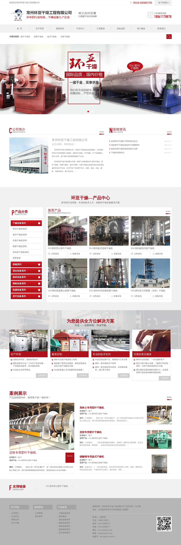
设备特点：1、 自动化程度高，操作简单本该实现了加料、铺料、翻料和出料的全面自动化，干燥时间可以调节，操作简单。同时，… (111, 468)
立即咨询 (55, 254)
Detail (69, 458)
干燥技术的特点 (117, 153)
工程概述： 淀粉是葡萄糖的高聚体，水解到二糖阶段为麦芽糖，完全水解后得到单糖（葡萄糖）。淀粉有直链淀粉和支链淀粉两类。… (111, 443)
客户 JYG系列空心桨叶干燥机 (23, 458)
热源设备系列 (19, 290)
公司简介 (15, 513)
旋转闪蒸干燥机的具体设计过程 (124, 149)
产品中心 (80, 28)
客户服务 (141, 28)
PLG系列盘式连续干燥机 (101, 248)
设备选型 (121, 28)
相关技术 (39, 516)
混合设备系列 (19, 271)
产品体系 (62, 507)
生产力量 (15, 523)
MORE (101, 132)
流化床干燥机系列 (21, 252)
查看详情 (76, 254)
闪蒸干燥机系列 (20, 240)
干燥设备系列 (19, 223)
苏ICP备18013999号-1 (107, 537)
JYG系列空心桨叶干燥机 (59, 248)
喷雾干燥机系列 (20, 246)
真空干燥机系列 (20, 235)
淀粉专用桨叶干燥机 (22, 452)
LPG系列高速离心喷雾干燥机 (62, 290)
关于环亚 (40, 28)
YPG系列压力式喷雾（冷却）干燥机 (148, 290)
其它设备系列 (19, 296)
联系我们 (161, 28)
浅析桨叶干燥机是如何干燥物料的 (125, 145)
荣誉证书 (15, 520)
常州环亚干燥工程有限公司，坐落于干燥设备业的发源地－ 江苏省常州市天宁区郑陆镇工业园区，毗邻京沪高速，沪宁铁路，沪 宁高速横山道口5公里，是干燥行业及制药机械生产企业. (77, 153)
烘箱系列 (17, 264)
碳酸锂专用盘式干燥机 (92, 456)
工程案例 (101, 28)
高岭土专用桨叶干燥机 (92, 407)
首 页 (19, 28)
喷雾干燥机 (38, 37)
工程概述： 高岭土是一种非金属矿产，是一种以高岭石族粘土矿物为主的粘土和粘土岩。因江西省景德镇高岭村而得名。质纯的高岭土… (111, 419)
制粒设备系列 (19, 283)
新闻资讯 (60, 28)
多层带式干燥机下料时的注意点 (124, 141)
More (168, 211)
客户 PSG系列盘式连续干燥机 (94, 461)
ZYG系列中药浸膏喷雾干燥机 (103, 290)
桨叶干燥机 (25, 37)
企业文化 (15, 516)
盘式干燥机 (52, 37)
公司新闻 (39, 513)
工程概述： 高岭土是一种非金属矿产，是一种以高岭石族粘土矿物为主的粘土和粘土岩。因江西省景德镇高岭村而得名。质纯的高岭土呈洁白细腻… (41, 468)
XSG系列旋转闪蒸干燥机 (142, 248)
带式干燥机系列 (20, 229)
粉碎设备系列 (19, 277)
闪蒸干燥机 (65, 37)
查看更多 (17, 258)
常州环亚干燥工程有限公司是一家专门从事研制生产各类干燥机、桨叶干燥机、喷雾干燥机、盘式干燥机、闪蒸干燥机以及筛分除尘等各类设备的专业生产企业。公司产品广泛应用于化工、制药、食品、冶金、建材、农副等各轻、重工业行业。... (78, 166)
